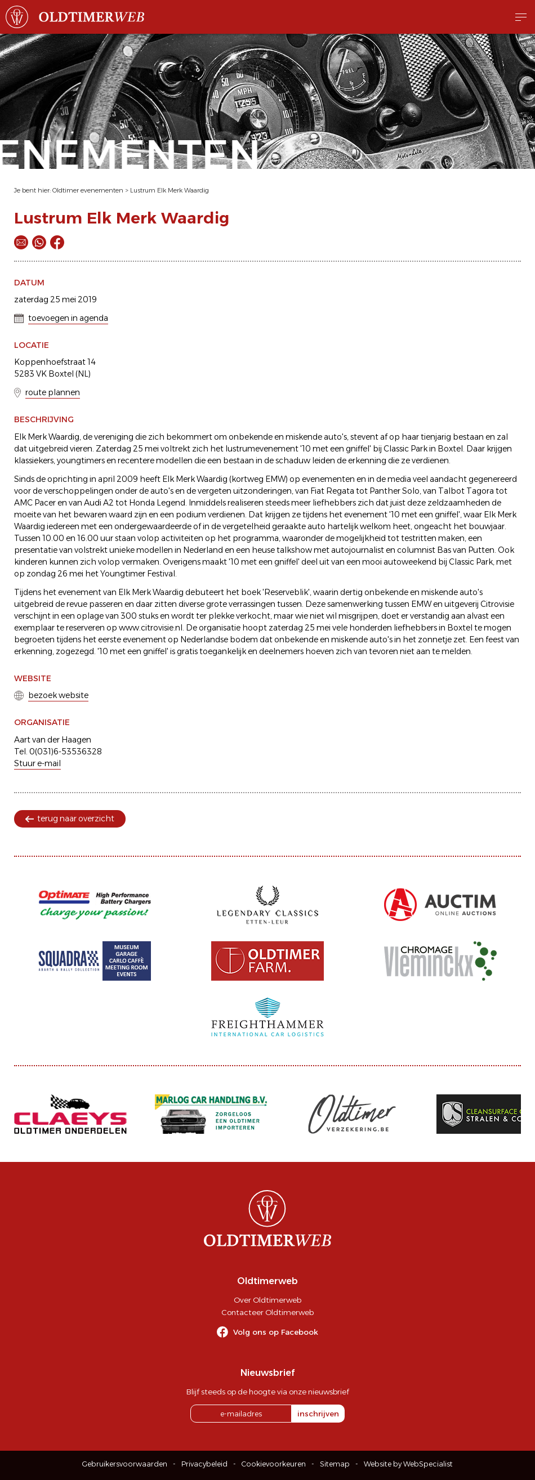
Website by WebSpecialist (408, 1464)
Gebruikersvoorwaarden (124, 1464)
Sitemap (335, 1464)
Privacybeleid (204, 1464)
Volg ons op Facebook (275, 1331)
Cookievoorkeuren (274, 1464)
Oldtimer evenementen (87, 190)
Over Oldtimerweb (267, 1299)
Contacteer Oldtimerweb (267, 1312)
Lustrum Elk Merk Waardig (169, 190)
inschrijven (318, 1413)
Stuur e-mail (37, 763)
